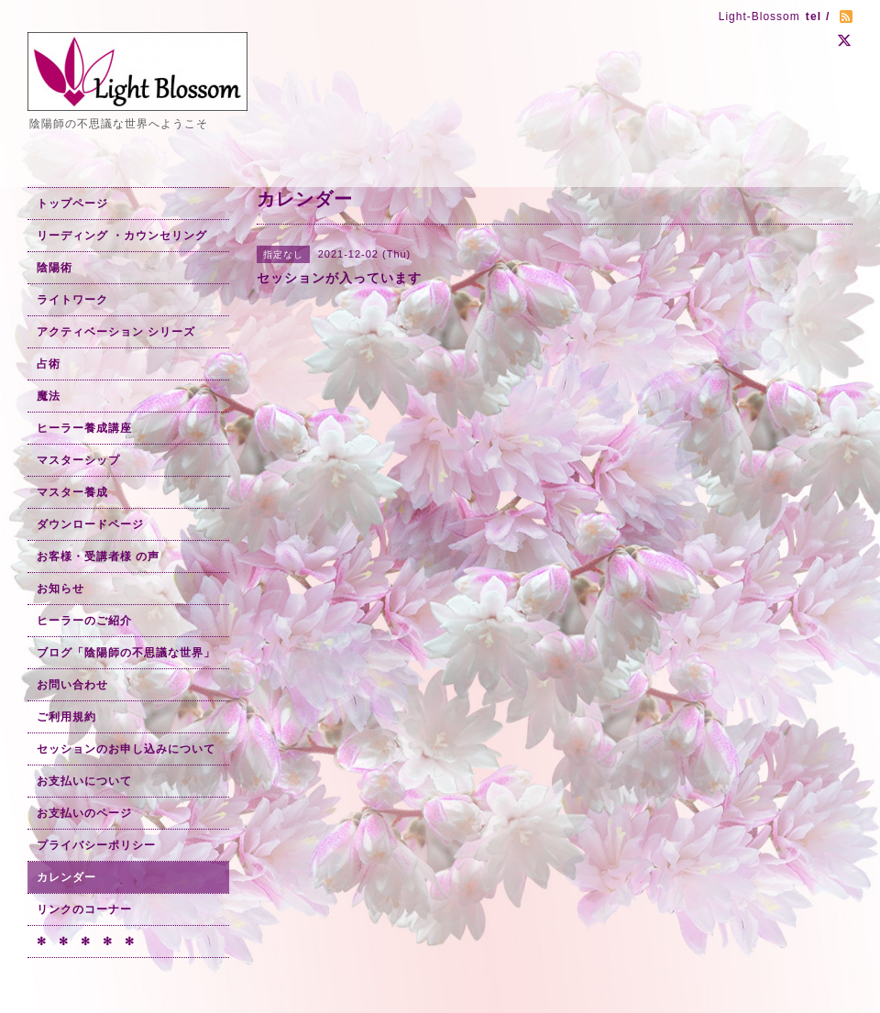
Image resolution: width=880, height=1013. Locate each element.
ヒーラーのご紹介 (84, 620)
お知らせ (60, 588)
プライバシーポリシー (96, 845)
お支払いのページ (84, 813)
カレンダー (66, 877)
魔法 (48, 396)
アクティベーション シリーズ (116, 331)
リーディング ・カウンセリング (122, 235)
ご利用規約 (66, 716)
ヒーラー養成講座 (84, 428)
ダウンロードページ (90, 524)
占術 (48, 364)
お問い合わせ (72, 684)
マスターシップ (78, 460)
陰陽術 (54, 267)
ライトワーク (72, 299)
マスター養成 (72, 492)
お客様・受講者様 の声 (98, 556)
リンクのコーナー (84, 909)
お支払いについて (84, 781)
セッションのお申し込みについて (126, 749)
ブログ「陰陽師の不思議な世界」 (126, 652)
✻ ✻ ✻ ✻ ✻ (86, 941)
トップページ (72, 203)
